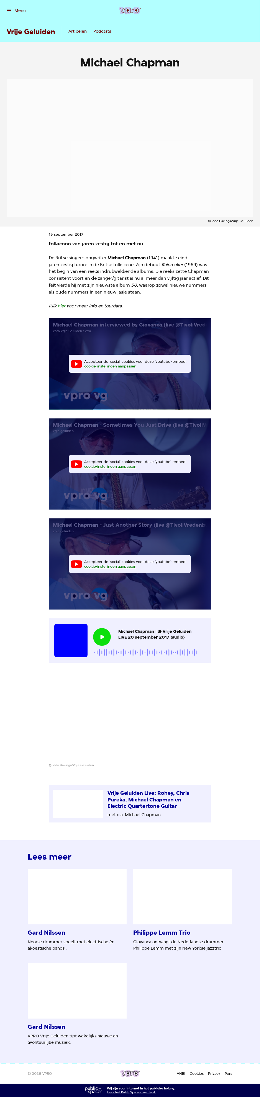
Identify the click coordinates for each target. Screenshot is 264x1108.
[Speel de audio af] (102, 637)
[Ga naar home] (130, 10)
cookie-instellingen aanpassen (110, 366)
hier (61, 306)
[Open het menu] (16, 10)
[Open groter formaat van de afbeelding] (130, 717)
